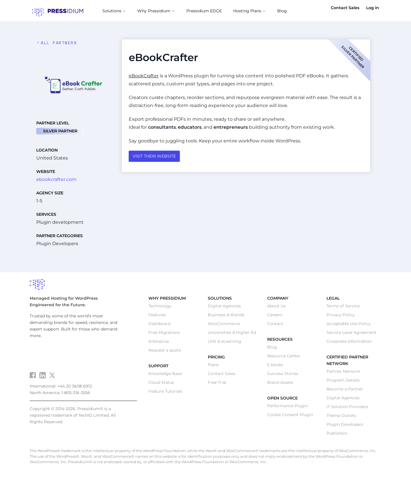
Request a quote (164, 351)
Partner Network (343, 373)
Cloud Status (161, 384)
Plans (213, 366)
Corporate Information (349, 343)
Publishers (337, 434)
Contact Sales (345, 7)
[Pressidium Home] (205, 286)
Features (157, 316)
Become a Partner (345, 390)
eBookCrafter (144, 77)
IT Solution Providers (347, 408)
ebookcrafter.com (56, 181)
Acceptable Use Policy (349, 325)
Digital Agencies (224, 307)
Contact (275, 325)
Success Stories (282, 375)
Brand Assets (280, 384)
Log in (372, 7)
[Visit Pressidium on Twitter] (52, 377)
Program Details (343, 381)
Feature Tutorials (165, 393)
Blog (272, 348)
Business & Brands (226, 316)
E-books (275, 366)
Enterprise (158, 343)
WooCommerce (224, 325)
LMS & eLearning (224, 343)
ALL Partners (56, 44)
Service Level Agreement (351, 334)
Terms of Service (343, 307)
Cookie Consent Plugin (290, 416)
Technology (160, 307)
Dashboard (159, 325)
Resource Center (283, 357)
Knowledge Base (165, 375)
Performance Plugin (287, 407)
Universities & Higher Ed (232, 334)
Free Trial (217, 384)
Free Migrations (164, 334)
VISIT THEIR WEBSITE (154, 157)
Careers (274, 316)
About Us (276, 307)
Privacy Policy (341, 316)
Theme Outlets (341, 417)
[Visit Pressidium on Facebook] (33, 377)
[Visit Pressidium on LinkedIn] (42, 377)
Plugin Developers (345, 426)
